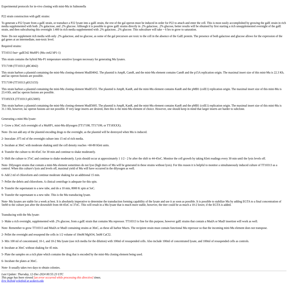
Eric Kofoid (8, 280)
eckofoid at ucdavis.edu (30, 280)
